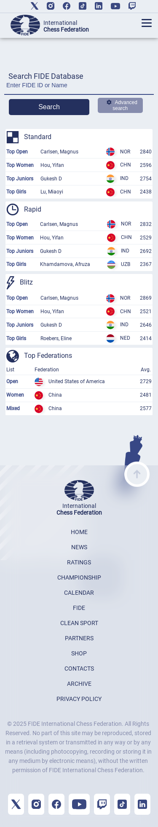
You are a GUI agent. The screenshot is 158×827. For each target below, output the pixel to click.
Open (12, 381)
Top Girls (16, 192)
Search (49, 106)
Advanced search (122, 105)
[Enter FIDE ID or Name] (79, 87)
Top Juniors (19, 179)
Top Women (20, 165)
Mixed (13, 408)
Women (15, 395)
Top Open (17, 152)
